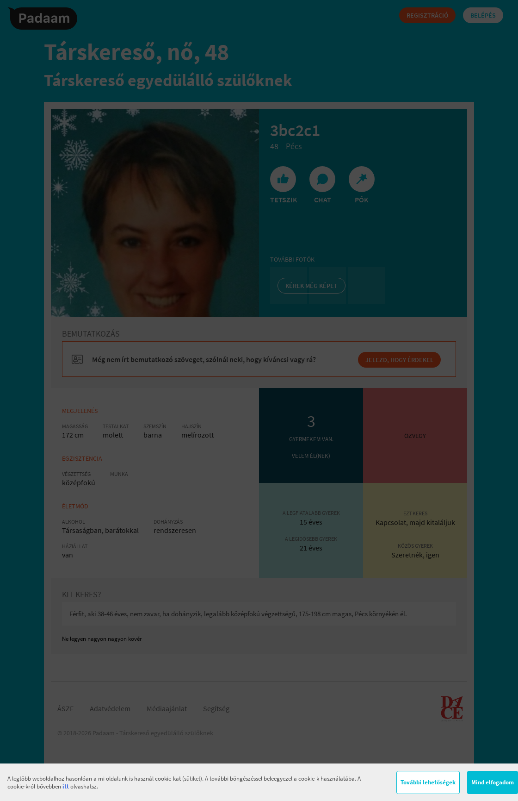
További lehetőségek (428, 782)
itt (65, 786)
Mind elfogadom (492, 782)
